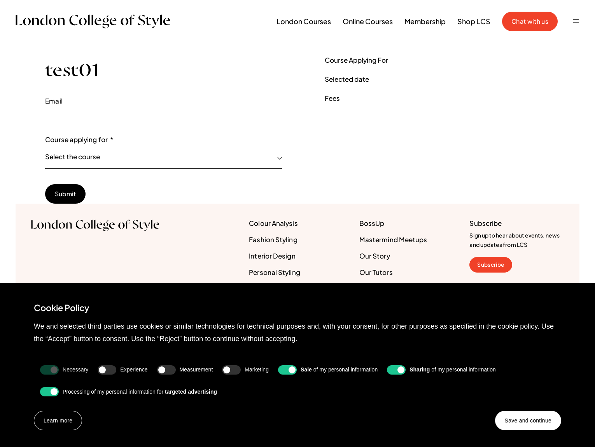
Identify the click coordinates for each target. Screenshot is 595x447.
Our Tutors (376, 272)
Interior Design (272, 256)
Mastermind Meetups (393, 240)
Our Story (374, 256)
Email (53, 101)
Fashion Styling (273, 240)
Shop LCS (473, 21)
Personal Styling (274, 272)
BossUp (372, 223)
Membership (425, 21)
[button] (575, 21)
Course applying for (79, 139)
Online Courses (368, 21)
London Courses (303, 21)
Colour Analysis (273, 223)
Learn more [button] (58, 420)
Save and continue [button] (527, 420)
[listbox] (163, 157)
